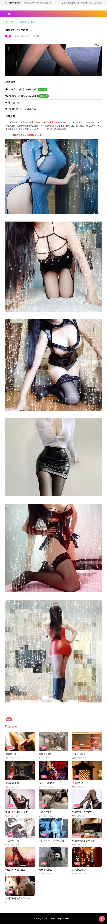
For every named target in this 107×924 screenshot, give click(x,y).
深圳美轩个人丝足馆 (82, 811)
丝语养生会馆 (12, 840)
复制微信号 (43, 96)
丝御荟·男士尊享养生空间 (51, 840)
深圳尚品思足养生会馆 (83, 840)
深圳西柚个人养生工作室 (17, 898)
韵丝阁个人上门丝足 (15, 869)
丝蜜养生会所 (45, 811)
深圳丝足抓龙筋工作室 (16, 811)
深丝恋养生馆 (12, 782)
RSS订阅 (98, 3)
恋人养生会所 (79, 869)
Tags (91, 3)
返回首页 (67, 3)
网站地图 (76, 3)
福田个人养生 (45, 869)
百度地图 (84, 3)
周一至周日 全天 (22, 36)
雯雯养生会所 (12, 754)
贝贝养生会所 (79, 782)
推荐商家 (23, 22)
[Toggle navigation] (8, 13)
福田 (33, 22)
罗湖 (10, 805)
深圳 (10, 863)
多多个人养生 (79, 754)
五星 (36, 36)
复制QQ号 (42, 90)
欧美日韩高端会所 (48, 782)
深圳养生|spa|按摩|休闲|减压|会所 (37, 3)
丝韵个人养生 (45, 754)
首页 (12, 22)
